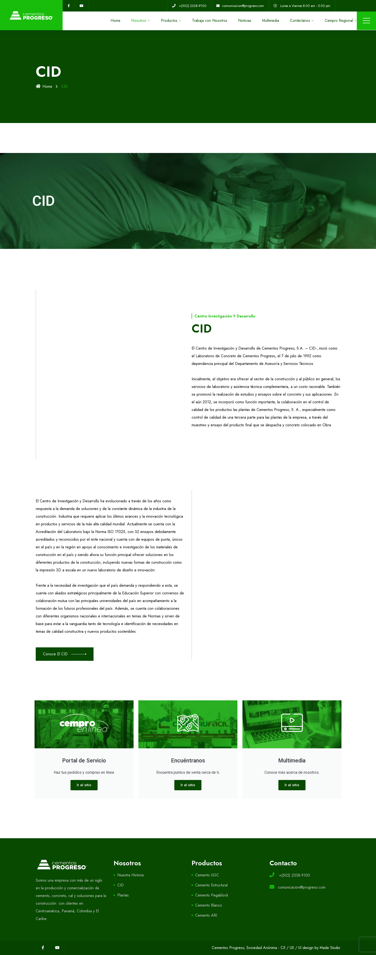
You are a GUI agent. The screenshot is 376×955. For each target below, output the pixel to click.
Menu (366, 20)
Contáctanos (300, 20)
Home (115, 20)
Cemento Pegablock (211, 895)
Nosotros (138, 20)
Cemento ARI (206, 915)
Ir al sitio (84, 785)
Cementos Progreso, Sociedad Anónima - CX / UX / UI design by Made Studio (276, 947)
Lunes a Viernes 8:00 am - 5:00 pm (305, 5)
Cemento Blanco (208, 905)
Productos (169, 20)
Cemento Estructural (211, 885)
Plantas (123, 895)
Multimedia (270, 20)
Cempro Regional (339, 20)
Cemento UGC (207, 875)
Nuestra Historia (130, 875)
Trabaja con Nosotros (209, 20)
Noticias (244, 20)
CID (120, 885)
